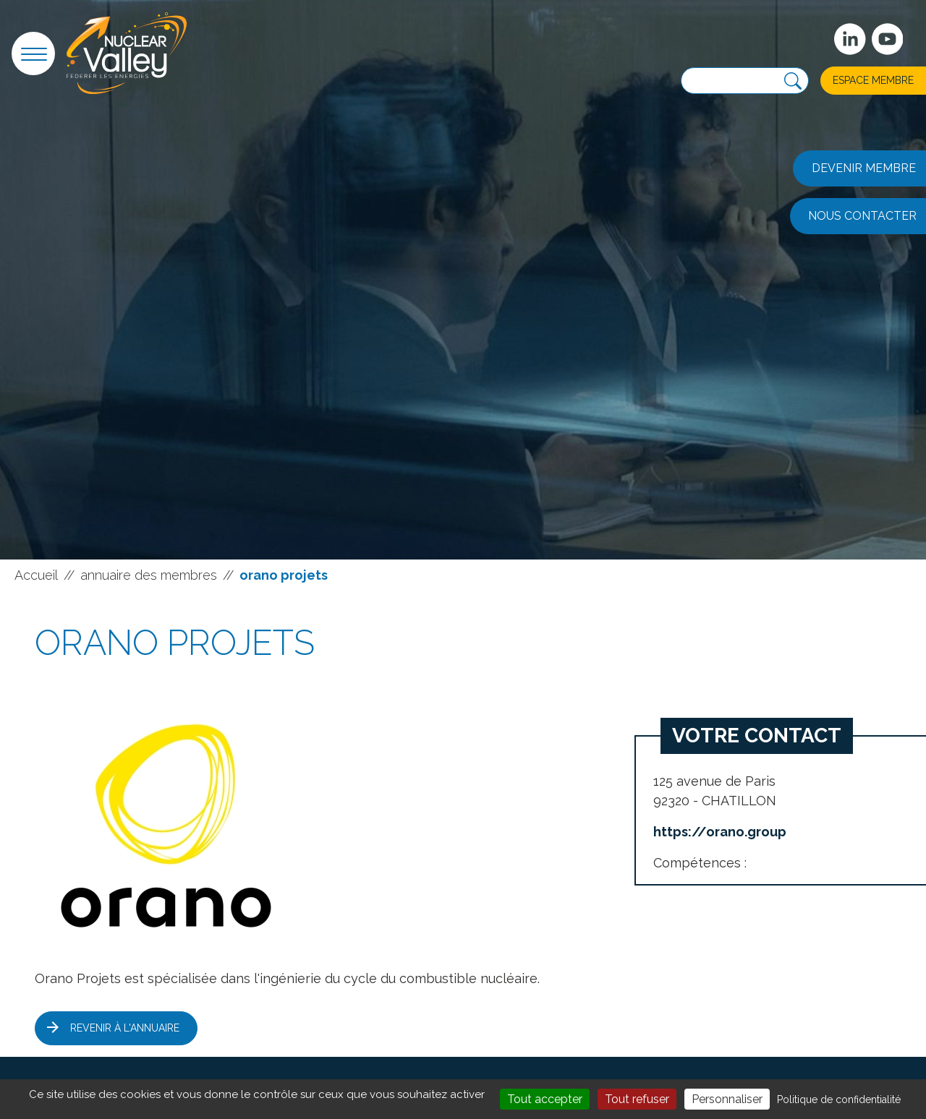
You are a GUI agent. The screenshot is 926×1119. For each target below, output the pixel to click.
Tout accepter (544, 1099)
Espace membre (873, 80)
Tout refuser (637, 1099)
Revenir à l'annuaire (124, 1028)
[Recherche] (792, 81)
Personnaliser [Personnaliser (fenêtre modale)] (727, 1099)
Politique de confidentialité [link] (839, 1099)
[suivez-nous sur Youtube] (888, 39)
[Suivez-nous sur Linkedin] (850, 39)
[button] (33, 53)
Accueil (36, 575)
